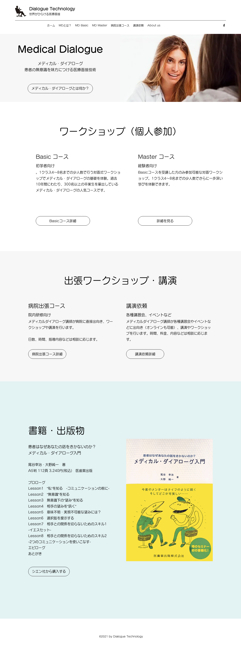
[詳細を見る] (165, 221)
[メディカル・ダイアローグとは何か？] (60, 88)
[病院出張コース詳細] (47, 354)
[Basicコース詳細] (63, 221)
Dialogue (39, 9)
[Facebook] (224, 25)
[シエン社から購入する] (49, 571)
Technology (62, 9)
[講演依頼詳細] (145, 354)
